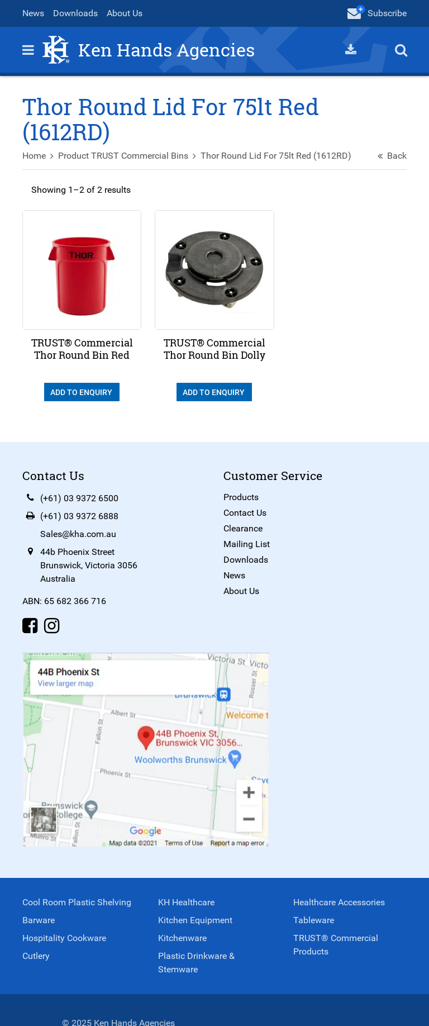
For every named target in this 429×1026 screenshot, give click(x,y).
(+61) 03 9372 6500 (79, 498)
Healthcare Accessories (339, 902)
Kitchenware (182, 938)
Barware (38, 920)
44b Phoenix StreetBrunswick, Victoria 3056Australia (88, 565)
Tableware (313, 920)
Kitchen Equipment (195, 920)
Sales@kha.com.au (78, 534)
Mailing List (246, 544)
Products (241, 497)
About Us (124, 13)
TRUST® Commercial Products (335, 945)
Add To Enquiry (82, 392)
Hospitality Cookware (64, 938)
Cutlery (36, 956)
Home (34, 155)
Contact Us (244, 512)
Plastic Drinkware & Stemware (196, 963)
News (33, 13)
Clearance (243, 528)
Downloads (75, 13)
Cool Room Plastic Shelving (76, 902)
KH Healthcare (186, 902)
